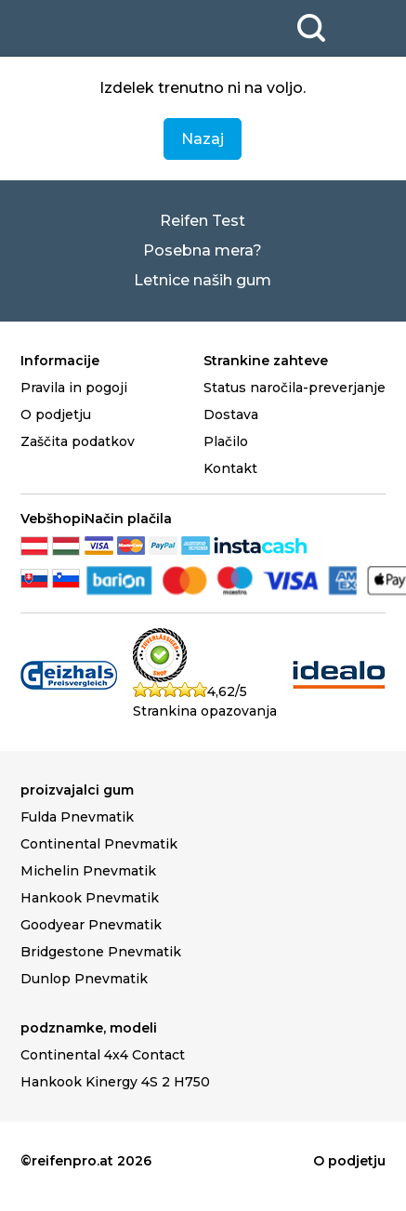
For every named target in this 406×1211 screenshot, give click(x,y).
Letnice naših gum (202, 280)
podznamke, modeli (88, 1028)
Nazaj (202, 139)
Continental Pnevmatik (98, 844)
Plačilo (225, 441)
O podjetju (55, 414)
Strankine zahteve (265, 360)
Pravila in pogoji (73, 387)
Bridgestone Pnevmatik (100, 951)
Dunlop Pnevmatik (84, 978)
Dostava (230, 414)
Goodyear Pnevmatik (91, 924)
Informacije (59, 360)
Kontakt (230, 468)
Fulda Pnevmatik (77, 817)
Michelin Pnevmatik (88, 870)
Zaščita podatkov (77, 441)
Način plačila (128, 518)
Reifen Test (202, 221)
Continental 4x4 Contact (102, 1054)
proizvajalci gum (77, 790)
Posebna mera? (202, 250)
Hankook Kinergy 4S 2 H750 (115, 1081)
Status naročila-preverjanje (294, 387)
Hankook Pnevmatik (89, 897)
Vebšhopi (52, 518)
